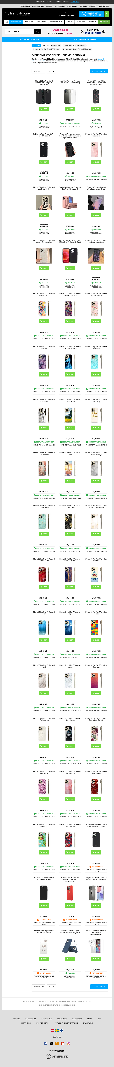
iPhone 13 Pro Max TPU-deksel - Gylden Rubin (44, 560)
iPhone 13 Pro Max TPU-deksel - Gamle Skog (44, 454)
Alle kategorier (16, 21)
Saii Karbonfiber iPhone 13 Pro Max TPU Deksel (44, 135)
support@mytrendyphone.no (64, 1001)
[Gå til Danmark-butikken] (52, 1030)
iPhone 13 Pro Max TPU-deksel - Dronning (96, 400)
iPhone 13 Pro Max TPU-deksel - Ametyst (44, 347)
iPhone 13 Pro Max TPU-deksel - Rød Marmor (96, 772)
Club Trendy (60, 6)
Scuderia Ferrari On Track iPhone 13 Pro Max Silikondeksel (70, 879)
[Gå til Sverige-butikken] (57, 1030)
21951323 (88, 1001)
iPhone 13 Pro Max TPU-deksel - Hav (44, 613)
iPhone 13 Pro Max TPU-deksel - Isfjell (70, 613)
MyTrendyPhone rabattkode (66, 1023)
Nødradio (70, 21)
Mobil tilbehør (41, 21)
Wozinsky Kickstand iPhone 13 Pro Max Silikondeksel (70, 188)
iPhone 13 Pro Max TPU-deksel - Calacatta (44, 400)
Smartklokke (81, 21)
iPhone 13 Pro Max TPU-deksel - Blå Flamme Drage (70, 347)
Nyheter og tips (42, 1023)
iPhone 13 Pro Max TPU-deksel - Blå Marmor (96, 347)
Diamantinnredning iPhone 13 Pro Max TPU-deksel (43, 932)
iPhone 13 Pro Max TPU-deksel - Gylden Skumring (70, 560)
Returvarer (25, 6)
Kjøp (45, 109)
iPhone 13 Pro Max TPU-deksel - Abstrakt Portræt (44, 294)
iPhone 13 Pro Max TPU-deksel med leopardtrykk (44, 188)
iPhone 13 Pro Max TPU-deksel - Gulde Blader (70, 507)
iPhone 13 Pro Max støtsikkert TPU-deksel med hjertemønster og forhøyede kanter (70, 136)
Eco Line (104, 22)
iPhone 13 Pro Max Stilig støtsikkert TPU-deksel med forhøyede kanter (96, 83)
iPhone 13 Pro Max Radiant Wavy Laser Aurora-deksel (96, 188)
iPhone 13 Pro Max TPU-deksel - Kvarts (44, 666)
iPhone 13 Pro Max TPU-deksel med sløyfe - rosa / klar (44, 241)
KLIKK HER (75, 2)
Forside (17, 1019)
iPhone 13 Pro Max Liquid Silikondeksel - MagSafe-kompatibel (44, 83)
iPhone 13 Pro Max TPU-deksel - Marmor (70, 666)
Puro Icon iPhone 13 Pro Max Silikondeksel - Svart (44, 878)
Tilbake (37, 45)
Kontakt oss (104, 6)
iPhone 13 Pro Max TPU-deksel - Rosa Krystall (44, 772)
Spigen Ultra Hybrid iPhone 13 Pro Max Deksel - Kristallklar (96, 878)
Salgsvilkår (88, 1023)
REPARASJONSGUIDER (88, 6)
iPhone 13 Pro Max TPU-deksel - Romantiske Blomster (96, 719)
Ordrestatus (46, 1019)
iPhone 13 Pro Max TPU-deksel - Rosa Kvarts (70, 772)
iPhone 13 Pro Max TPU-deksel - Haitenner (96, 560)
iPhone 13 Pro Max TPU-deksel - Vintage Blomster (70, 825)
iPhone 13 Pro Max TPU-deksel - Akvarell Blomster (96, 294)
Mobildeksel (29, 21)
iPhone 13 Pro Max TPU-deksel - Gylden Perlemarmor (96, 507)
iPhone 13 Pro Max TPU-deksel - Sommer (44, 825)
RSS (99, 1019)
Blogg (89, 1019)
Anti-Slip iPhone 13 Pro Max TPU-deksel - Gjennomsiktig (70, 82)
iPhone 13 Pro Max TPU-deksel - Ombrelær (96, 666)
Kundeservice (38, 6)
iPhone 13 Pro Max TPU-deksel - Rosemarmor (96, 135)
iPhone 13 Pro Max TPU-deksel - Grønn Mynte (44, 507)
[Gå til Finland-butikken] (61, 1030)
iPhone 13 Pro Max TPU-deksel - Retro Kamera (70, 719)
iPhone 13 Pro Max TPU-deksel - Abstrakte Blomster (70, 294)
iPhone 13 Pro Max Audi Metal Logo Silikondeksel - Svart (96, 825)
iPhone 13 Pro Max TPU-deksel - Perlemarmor (44, 719)
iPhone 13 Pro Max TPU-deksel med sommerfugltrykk (96, 241)
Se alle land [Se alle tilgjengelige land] (57, 1037)
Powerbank (92, 21)
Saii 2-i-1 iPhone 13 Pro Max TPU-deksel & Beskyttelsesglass (96, 932)
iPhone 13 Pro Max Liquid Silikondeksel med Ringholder (70, 932)
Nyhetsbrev (72, 6)
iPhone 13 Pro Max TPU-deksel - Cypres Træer (70, 400)
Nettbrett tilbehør (56, 21)
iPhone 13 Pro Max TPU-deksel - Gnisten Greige (96, 454)
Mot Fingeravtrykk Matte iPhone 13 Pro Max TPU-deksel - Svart (70, 241)
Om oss (49, 6)
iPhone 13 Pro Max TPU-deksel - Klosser (96, 613)
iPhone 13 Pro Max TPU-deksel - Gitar (70, 454)
